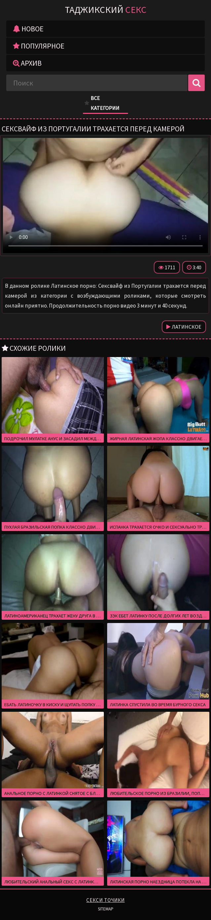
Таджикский (106, 9)
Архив (27, 63)
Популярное (38, 45)
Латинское (183, 326)
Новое (28, 28)
